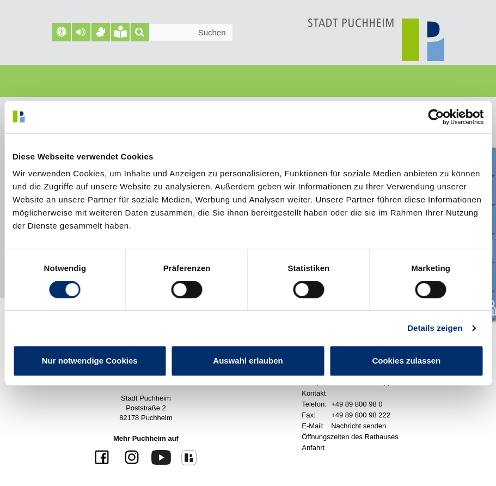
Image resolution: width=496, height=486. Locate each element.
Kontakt (314, 393)
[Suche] (140, 32)
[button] (81, 32)
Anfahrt (313, 448)
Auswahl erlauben (248, 360)
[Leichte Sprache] (120, 32)
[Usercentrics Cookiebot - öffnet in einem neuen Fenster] (435, 117)
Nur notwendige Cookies (90, 360)
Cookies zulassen (406, 360)
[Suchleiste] (182, 32)
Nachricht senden (358, 426)
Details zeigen (434, 328)
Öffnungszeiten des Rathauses (350, 437)
